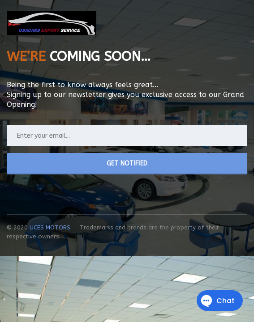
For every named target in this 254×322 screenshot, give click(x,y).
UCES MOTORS (50, 227)
